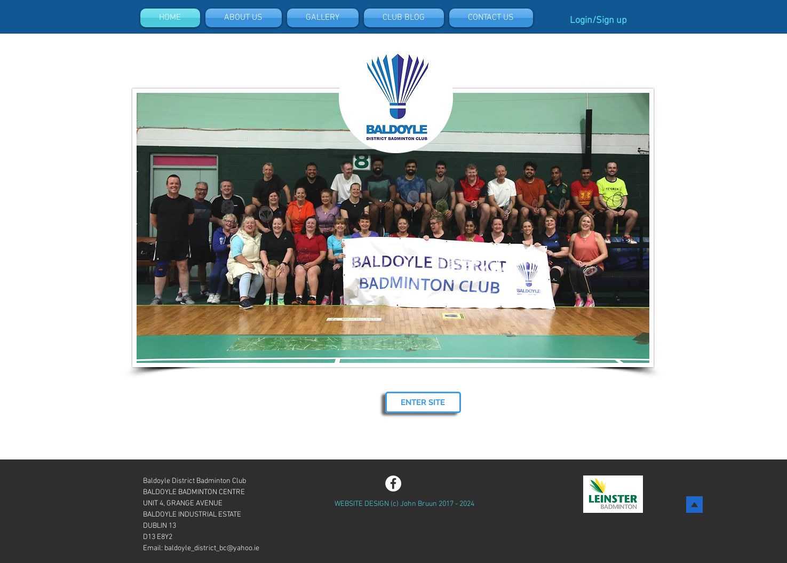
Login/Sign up (598, 20)
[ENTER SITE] (423, 402)
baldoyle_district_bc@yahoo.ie (211, 548)
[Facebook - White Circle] (393, 483)
